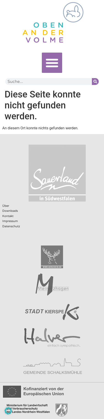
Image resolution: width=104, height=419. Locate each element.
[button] (52, 63)
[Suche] (95, 81)
